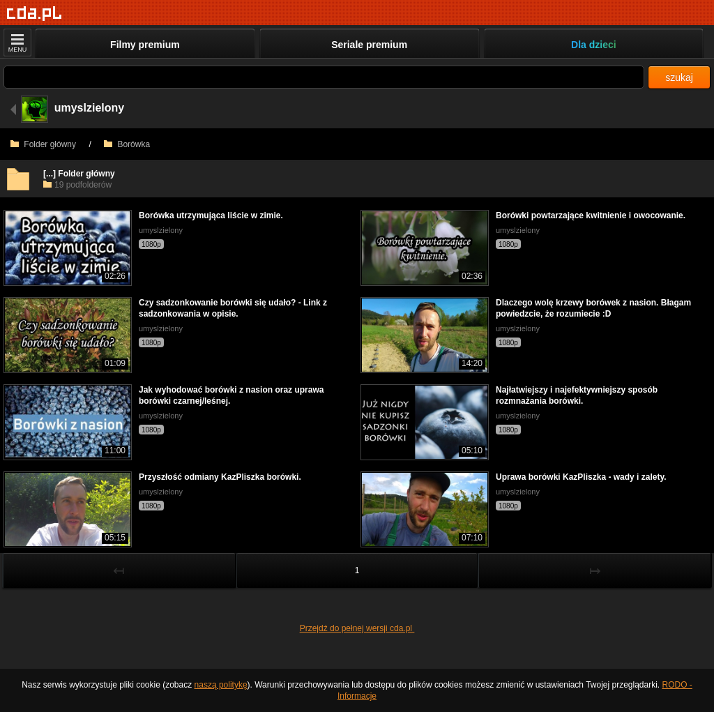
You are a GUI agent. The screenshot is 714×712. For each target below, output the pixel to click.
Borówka (127, 144)
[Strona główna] (34, 13)
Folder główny (43, 144)
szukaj (679, 77)
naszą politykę (221, 685)
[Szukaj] (323, 77)
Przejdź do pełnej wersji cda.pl (357, 628)
